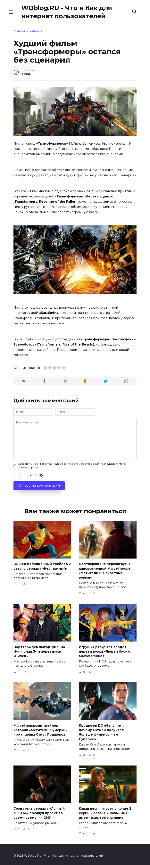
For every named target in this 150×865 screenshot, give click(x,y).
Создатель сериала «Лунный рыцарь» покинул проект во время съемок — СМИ (39, 810)
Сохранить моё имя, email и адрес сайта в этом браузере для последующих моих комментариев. (72, 465)
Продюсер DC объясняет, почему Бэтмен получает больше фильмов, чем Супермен (101, 730)
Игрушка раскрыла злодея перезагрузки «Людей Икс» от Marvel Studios (105, 650)
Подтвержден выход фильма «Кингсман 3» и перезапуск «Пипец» (39, 650)
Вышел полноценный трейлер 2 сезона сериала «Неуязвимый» (42, 566)
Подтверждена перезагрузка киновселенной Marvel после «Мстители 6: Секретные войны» (104, 570)
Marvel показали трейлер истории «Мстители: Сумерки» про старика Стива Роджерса (40, 728)
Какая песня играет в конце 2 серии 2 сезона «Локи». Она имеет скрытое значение (105, 810)
